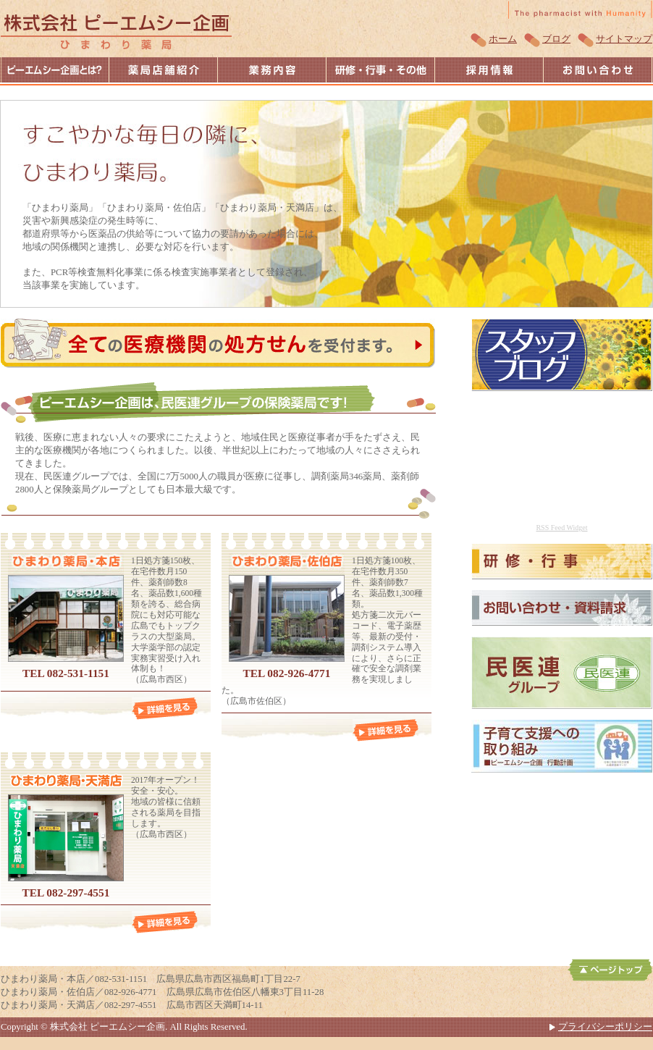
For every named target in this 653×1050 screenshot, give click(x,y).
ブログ (556, 39)
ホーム (503, 39)
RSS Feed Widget (561, 528)
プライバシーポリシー (605, 1027)
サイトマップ (624, 39)
